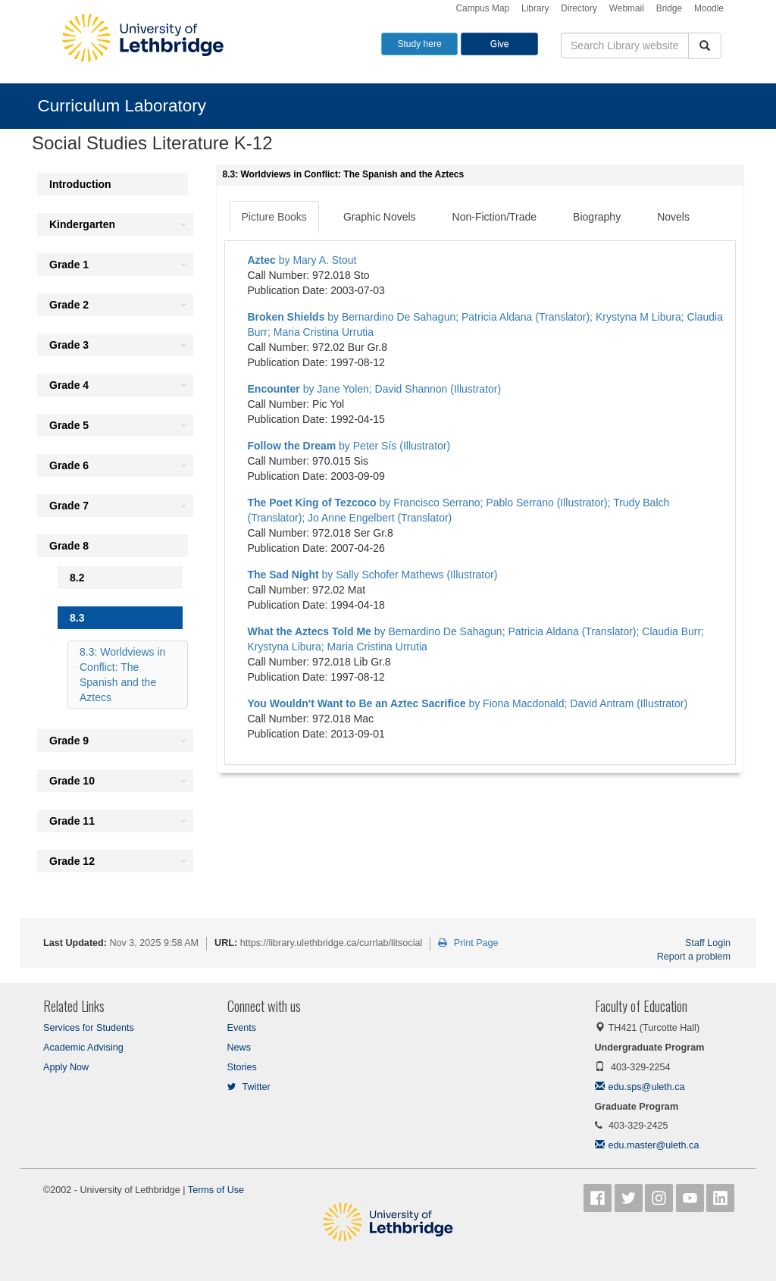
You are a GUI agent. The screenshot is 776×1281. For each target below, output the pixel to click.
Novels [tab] (673, 217)
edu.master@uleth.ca (647, 1145)
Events (242, 1028)
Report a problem (694, 956)
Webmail (626, 8)
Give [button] (499, 44)
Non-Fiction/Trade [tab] (494, 217)
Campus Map (482, 8)
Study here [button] (420, 44)
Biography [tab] (597, 217)
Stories (242, 1067)
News (239, 1047)
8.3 (77, 618)
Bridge (669, 8)
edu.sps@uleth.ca (640, 1087)
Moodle (709, 8)
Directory (579, 8)
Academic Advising (83, 1047)
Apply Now (66, 1067)
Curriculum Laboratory (122, 105)
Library (535, 8)
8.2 (77, 578)
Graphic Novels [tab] (379, 217)
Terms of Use (216, 1190)
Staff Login (708, 943)
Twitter (249, 1087)
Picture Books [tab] (274, 217)
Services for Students (88, 1028)
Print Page (468, 943)
